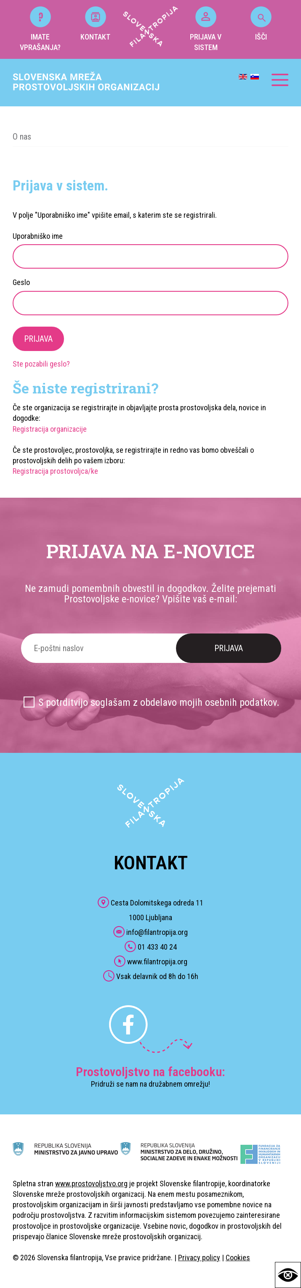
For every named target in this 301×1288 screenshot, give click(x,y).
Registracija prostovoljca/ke (55, 471)
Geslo (21, 282)
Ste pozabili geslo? (41, 363)
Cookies (238, 1257)
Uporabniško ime (38, 236)
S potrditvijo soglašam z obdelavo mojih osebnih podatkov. (159, 702)
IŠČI (261, 23)
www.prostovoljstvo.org (91, 1183)
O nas (22, 137)
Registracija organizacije (50, 429)
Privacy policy (199, 1257)
